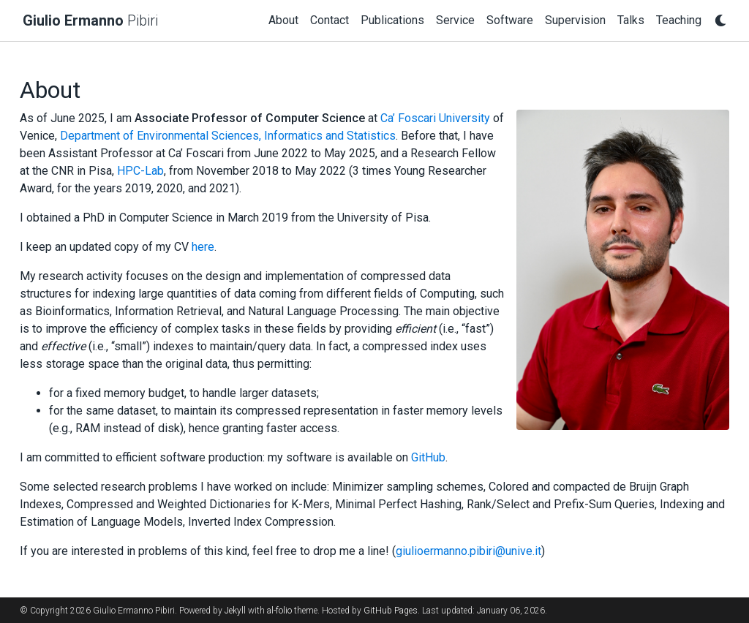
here (203, 247)
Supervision (575, 20)
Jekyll (235, 610)
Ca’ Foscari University (435, 118)
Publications (392, 20)
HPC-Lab (140, 171)
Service (455, 20)
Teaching (678, 20)
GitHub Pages (391, 610)
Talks (630, 20)
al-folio (279, 610)
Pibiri (90, 20)
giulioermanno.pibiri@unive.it (468, 551)
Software (509, 20)
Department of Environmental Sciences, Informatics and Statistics (228, 136)
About (283, 20)
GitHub (428, 457)
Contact (329, 20)
